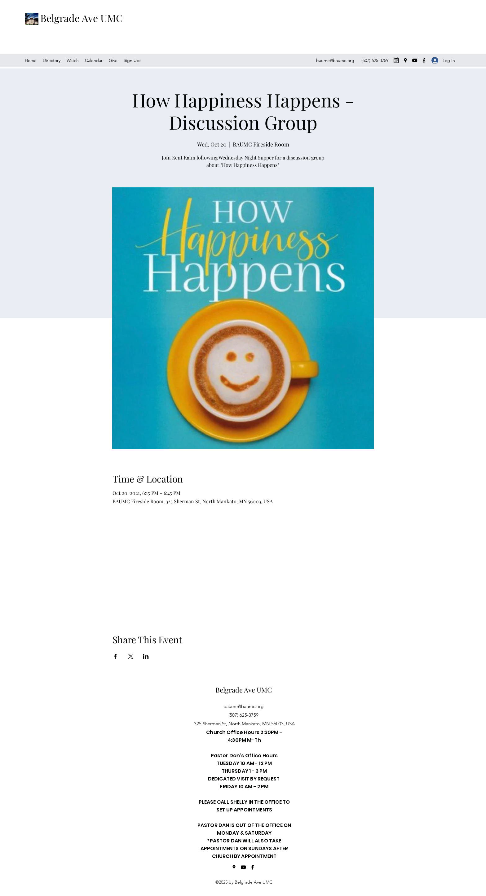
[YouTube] (415, 60)
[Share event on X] (131, 656)
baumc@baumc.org (335, 60)
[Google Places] (405, 60)
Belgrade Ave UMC (81, 17)
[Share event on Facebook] (115, 656)
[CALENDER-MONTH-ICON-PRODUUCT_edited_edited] (396, 60)
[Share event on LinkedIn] (146, 656)
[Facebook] (424, 60)
